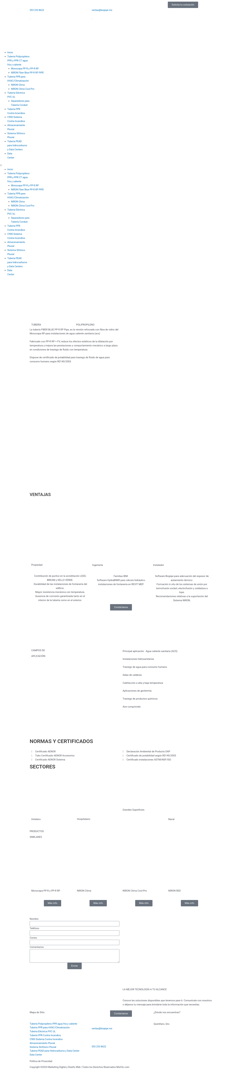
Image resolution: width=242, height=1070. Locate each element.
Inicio (10, 52)
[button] (121, 165)
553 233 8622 (37, 10)
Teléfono (34, 927)
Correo (33, 936)
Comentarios (37, 946)
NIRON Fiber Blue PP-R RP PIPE (28, 72)
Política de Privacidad (41, 1061)
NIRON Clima (18, 84)
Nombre (34, 918)
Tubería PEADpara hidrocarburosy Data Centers (17, 145)
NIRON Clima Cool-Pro (23, 88)
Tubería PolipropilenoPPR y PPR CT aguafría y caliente (18, 60)
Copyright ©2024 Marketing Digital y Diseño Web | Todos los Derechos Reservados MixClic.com (81, 1067)
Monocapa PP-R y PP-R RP (25, 68)
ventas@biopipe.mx (102, 10)
